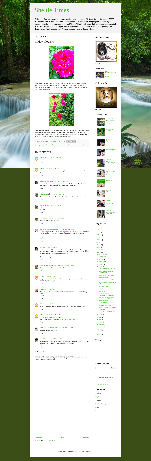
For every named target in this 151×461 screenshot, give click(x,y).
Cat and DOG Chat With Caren (49, 327)
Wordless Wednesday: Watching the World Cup (106, 294)
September (102, 261)
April (100, 319)
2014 (99, 252)
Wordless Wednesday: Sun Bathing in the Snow (110, 172)
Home (62, 437)
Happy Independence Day (106, 302)
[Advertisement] (62, 421)
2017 (99, 245)
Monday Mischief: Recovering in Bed (111, 150)
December (102, 254)
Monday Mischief (103, 277)
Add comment (39, 352)
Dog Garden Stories (56, 144)
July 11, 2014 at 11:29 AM (58, 194)
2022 (99, 232)
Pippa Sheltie (44, 339)
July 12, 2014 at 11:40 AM (53, 315)
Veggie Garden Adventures (106, 275)
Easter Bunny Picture (109, 191)
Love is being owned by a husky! (68, 319)
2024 (99, 227)
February (101, 324)
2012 (99, 332)
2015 (99, 249)
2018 (99, 242)
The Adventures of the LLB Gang (49, 229)
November (102, 257)
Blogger (90, 451)
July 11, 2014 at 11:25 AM (62, 181)
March (101, 322)
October (101, 259)
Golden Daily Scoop (45, 218)
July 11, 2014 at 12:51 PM (67, 229)
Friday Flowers (73, 144)
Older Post (86, 437)
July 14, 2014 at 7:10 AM (55, 339)
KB (40, 276)
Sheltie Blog (81, 144)
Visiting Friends (103, 291)
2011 (99, 335)
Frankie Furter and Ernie (47, 181)
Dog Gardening (65, 144)
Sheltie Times (52, 10)
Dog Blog (41, 144)
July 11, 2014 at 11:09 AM (55, 157)
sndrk (78, 451)
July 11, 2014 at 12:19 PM (59, 218)
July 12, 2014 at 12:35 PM (65, 327)
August (101, 264)
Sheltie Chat (42, 145)
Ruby (41, 289)
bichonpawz (43, 304)
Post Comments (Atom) (48, 440)
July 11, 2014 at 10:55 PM (50, 289)
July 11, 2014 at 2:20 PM (50, 247)
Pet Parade (98, 411)
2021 (99, 235)
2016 (99, 247)
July (100, 266)
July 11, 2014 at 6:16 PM (67, 265)
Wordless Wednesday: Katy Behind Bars (110, 212)
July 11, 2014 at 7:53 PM (49, 276)
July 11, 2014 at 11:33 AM (54, 205)
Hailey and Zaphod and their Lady (50, 265)
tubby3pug (43, 205)
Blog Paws (98, 397)
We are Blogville (103, 286)
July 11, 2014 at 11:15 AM (53, 168)
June (100, 314)
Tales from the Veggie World (106, 298)
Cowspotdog (43, 157)
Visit (101, 384)
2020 (99, 237)
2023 (99, 230)
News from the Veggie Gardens (110, 119)
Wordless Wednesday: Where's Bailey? (110, 161)
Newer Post (38, 437)
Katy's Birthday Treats (105, 305)
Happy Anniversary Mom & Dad (107, 268)
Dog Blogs (47, 144)
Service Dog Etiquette (109, 140)
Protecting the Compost (109, 129)
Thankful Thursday (100, 404)
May (100, 317)
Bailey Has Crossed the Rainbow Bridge (110, 202)
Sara (41, 247)
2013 (99, 330)
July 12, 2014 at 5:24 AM (54, 304)
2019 (99, 240)
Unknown (42, 168)
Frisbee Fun (109, 180)
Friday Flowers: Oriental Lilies (107, 280)
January (101, 327)
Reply (41, 162)
